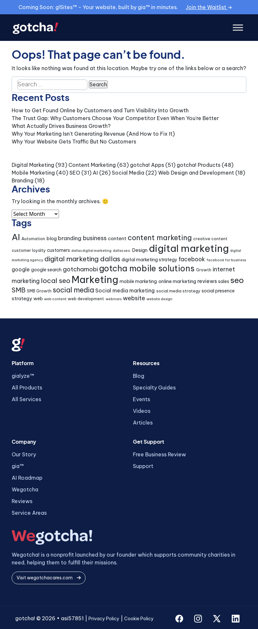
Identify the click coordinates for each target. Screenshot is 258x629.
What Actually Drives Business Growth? (61, 126)
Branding (22, 180)
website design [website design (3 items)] (159, 299)
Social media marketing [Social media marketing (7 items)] (125, 290)
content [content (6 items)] (117, 238)
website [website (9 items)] (134, 298)
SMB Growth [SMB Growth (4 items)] (39, 291)
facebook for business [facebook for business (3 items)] (226, 260)
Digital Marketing (33, 165)
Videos (141, 411)
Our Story (24, 454)
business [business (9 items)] (95, 238)
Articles (143, 422)
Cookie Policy (139, 619)
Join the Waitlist (209, 7)
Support (143, 466)
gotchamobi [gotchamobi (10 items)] (80, 269)
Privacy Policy (103, 619)
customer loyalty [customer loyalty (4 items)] (29, 250)
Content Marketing (92, 165)
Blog (138, 376)
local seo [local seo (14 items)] (55, 280)
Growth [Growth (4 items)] (203, 269)
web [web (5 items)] (38, 299)
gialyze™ (23, 376)
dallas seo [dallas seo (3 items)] (121, 250)
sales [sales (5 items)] (223, 281)
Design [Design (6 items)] (139, 250)
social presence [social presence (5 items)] (218, 291)
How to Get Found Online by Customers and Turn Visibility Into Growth (100, 110)
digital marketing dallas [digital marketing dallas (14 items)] (82, 258)
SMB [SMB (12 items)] (19, 290)
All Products (27, 387)
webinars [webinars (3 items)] (114, 299)
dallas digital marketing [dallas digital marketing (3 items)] (91, 250)
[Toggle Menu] (238, 28)
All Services (26, 399)
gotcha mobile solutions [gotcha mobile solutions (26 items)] (146, 268)
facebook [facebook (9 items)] (192, 259)
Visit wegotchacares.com (49, 578)
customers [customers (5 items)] (58, 250)
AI (95, 172)
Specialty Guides (154, 387)
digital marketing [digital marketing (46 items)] (189, 248)
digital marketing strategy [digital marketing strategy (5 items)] (149, 260)
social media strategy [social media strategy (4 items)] (178, 291)
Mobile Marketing (33, 172)
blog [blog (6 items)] (51, 238)
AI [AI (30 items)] (16, 237)
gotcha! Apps (147, 165)
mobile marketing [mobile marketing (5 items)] (138, 281)
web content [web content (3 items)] (55, 299)
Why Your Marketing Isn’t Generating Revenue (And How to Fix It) (93, 133)
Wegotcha (25, 489)
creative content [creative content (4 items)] (210, 238)
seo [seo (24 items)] (237, 280)
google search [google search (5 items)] (46, 270)
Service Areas (29, 513)
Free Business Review (159, 454)
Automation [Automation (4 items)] (33, 238)
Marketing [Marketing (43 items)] (95, 280)
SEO (74, 172)
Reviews (22, 501)
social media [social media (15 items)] (73, 290)
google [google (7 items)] (21, 269)
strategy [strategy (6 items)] (22, 298)
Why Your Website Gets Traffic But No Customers (74, 141)
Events (141, 399)
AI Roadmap (27, 478)
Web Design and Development (196, 172)
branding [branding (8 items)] (69, 238)
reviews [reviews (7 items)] (207, 281)
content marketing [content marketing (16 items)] (160, 237)
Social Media (128, 172)
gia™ (18, 466)
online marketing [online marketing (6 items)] (177, 281)
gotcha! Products (198, 165)
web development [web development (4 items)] (86, 298)
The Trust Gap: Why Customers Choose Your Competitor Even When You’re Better (115, 118)
